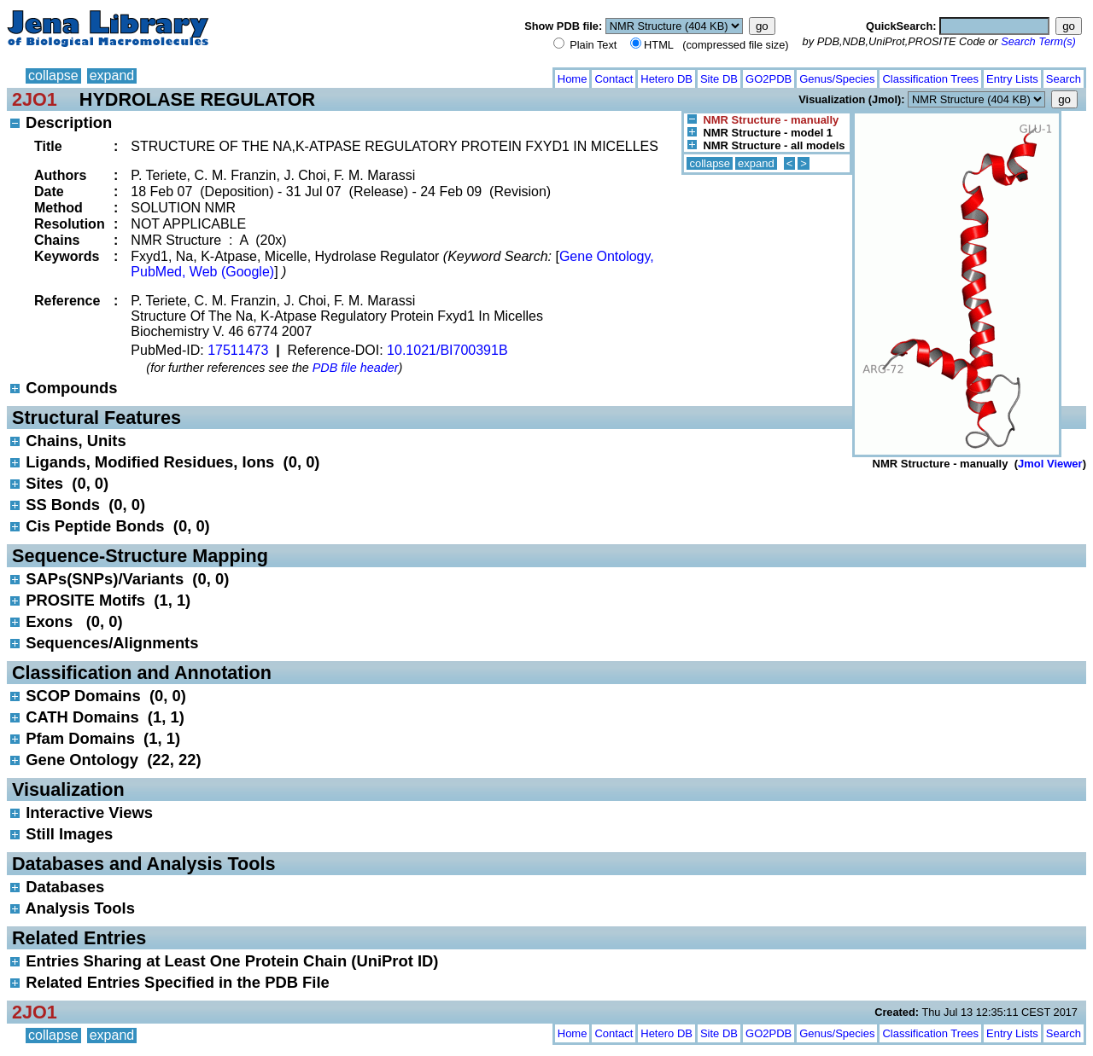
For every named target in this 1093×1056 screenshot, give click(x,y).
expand (112, 75)
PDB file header (356, 367)
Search (1063, 79)
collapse (53, 75)
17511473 (237, 350)
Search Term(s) (1038, 41)
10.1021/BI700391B (447, 350)
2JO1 (34, 99)
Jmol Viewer (1050, 463)
